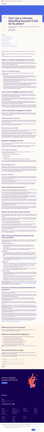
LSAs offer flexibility (13, 306)
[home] (4, 3)
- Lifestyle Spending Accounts (15, 410)
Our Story (13, 418)
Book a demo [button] (4, 382)
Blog (2, 419)
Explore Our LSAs (12, 30)
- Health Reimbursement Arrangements (16, 412)
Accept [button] (33, 429)
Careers (13, 419)
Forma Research (4, 418)
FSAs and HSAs (4, 171)
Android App (35, 413)
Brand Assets (14, 421)
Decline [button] (37, 429)
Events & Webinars (4, 420)
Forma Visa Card (4, 413)
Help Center (24, 418)
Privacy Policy (4, 364)
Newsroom (13, 420)
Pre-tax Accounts (14, 413)
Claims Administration (4, 414)
